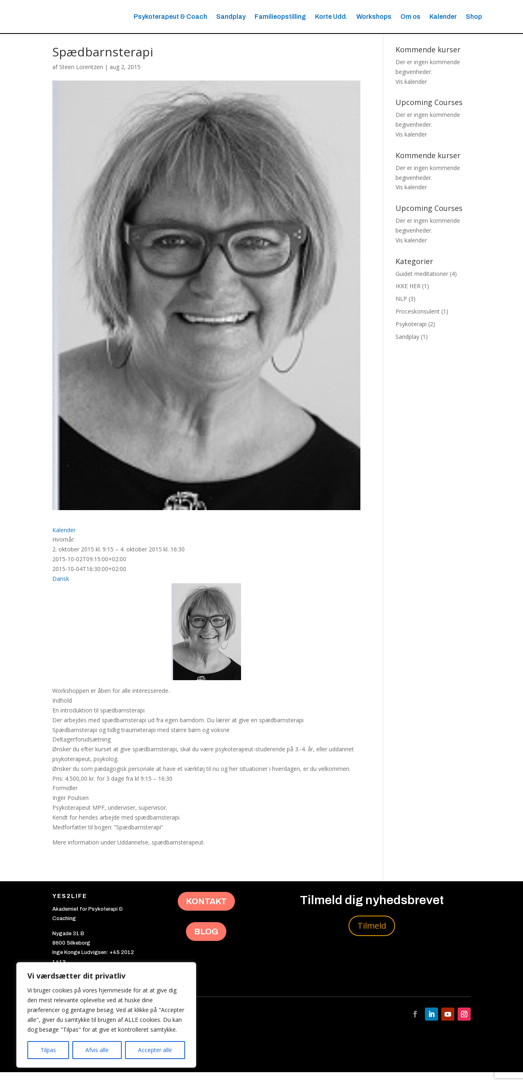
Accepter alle (155, 1050)
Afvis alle (97, 1050)
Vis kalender (411, 93)
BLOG (206, 943)
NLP (401, 310)
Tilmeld (372, 937)
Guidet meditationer (422, 285)
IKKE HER (408, 298)
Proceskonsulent (418, 323)
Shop (474, 16)
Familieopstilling (280, 16)
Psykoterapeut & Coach (170, 16)
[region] (106, 1015)
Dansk (60, 590)
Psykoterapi (411, 336)
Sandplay (231, 16)
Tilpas (48, 1050)
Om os (410, 16)
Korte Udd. (331, 16)
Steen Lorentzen (81, 79)
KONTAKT (206, 913)
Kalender (443, 16)
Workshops (373, 16)
